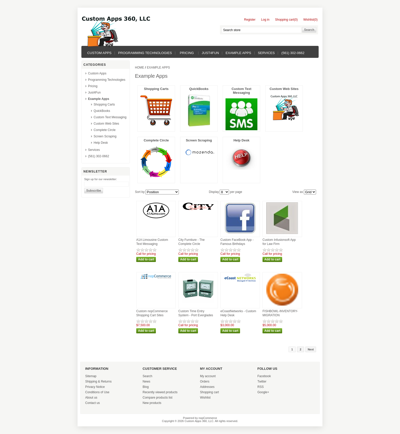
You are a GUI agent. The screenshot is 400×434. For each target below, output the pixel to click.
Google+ (263, 392)
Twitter (261, 381)
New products (152, 403)
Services (266, 53)
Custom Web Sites (106, 123)
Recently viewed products (160, 392)
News (146, 381)
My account (208, 376)
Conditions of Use (97, 392)
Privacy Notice (95, 387)
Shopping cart (209, 392)
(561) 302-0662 (292, 53)
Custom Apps (99, 53)
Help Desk (101, 142)
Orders (204, 381)
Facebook (264, 376)
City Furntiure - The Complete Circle (191, 242)
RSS (260, 387)
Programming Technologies (145, 53)
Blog (146, 387)
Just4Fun (210, 53)
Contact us (92, 403)
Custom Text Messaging (110, 117)
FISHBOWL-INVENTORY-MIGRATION (280, 313)
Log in (265, 19)
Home (139, 67)
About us (91, 397)
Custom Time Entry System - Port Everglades (195, 313)
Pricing (187, 53)
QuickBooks (102, 111)
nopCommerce (208, 417)
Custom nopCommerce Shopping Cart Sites (152, 313)
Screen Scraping (105, 136)
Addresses (207, 387)
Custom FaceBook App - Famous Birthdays (237, 242)
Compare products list (157, 397)
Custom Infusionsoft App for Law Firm (279, 242)
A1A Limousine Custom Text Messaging (152, 242)
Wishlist (205, 397)
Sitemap (90, 376)
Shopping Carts (104, 104)
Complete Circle (105, 130)
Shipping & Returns (98, 381)
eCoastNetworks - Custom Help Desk (238, 313)
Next (311, 349)
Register (250, 19)
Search (147, 376)
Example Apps (238, 53)
